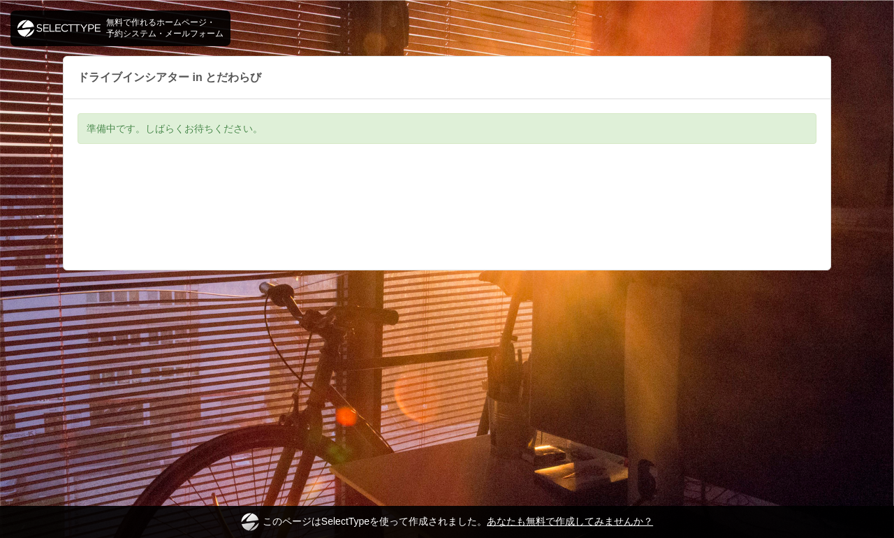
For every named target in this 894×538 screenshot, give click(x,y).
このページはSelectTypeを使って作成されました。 (447, 522)
